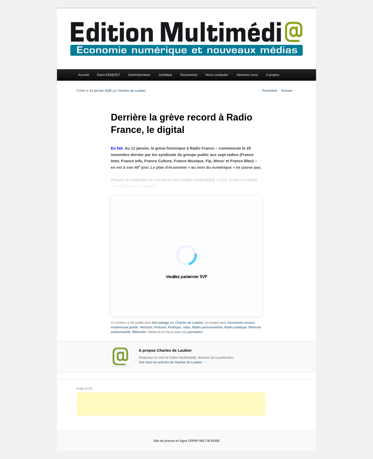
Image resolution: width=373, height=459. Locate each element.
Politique (174, 327)
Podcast (160, 327)
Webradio (139, 332)
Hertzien (146, 327)
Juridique (165, 75)
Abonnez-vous (247, 75)
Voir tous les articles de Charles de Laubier (172, 362)
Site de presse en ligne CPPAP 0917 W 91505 (186, 441)
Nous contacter (216, 75)
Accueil (83, 75)
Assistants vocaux (240, 322)
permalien (195, 332)
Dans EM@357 (108, 75)
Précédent (267, 91)
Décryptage (160, 322)
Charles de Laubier (132, 91)
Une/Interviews (139, 75)
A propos (272, 75)
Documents (188, 75)
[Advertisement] (171, 404)
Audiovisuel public (125, 327)
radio (186, 327)
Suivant (288, 91)
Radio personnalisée (207, 327)
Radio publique (235, 327)
